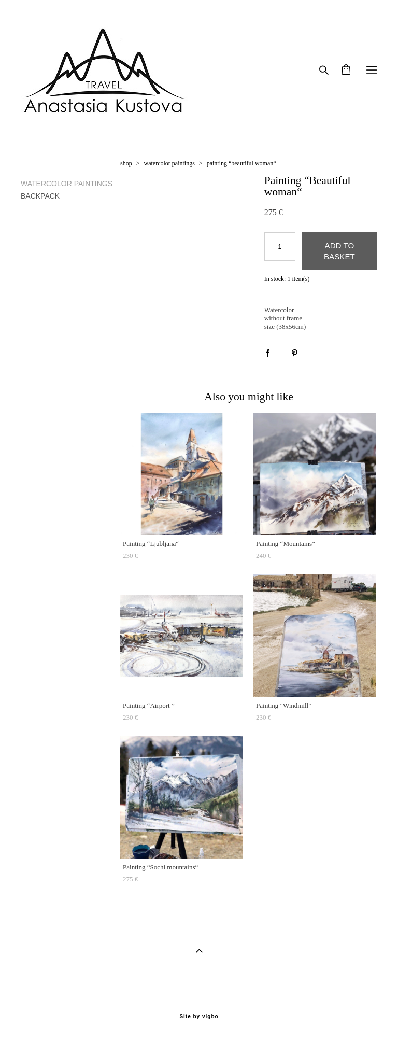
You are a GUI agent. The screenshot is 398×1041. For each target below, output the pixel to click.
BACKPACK (40, 196)
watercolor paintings (169, 163)
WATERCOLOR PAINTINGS (66, 183)
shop (126, 163)
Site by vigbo (198, 1016)
